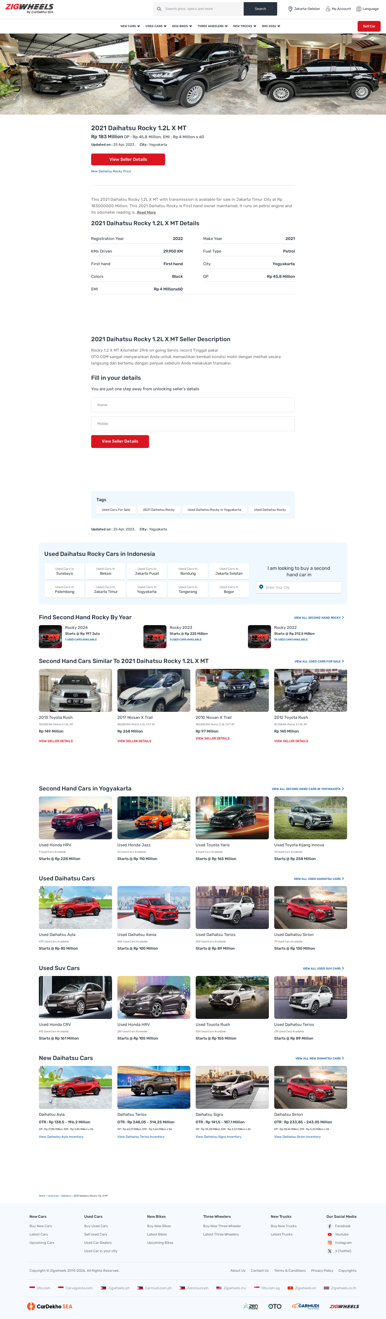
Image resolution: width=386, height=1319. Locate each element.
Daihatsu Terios (132, 1114)
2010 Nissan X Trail (214, 717)
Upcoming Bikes (160, 1243)
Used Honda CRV (55, 1024)
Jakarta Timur (105, 589)
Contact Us (260, 1271)
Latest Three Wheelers (221, 1234)
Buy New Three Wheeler (222, 1226)
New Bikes (180, 26)
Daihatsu (66, 1195)
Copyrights (348, 1271)
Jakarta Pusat (146, 571)
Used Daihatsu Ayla (57, 934)
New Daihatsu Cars (327, 1058)
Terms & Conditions (290, 1271)
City (207, 264)
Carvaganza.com (75, 1288)
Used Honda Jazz (134, 845)
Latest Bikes (157, 1234)
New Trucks (242, 26)
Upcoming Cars (41, 1243)
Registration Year (107, 238)
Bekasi (105, 571)
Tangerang (187, 589)
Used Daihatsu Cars (326, 879)
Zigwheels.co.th (340, 1288)
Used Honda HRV (55, 845)
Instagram (339, 1243)
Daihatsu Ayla (52, 1114)
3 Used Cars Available (186, 639)
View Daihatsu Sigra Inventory (219, 1137)
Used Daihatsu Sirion (294, 934)
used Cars (53, 1195)
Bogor (229, 589)
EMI (94, 289)
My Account (338, 9)
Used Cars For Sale (116, 510)
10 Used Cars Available (291, 639)
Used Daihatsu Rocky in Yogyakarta (214, 510)
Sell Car (369, 26)
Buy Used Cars (96, 1226)
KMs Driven (101, 251)
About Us (238, 1271)
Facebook (338, 1226)
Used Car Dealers (98, 1243)
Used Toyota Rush (213, 1024)
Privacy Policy (322, 1271)
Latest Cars (38, 1234)
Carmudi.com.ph (155, 1288)
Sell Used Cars (95, 1234)
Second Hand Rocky (326, 618)
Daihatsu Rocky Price (115, 171)
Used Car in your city (100, 1251)
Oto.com (39, 1288)
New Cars (128, 26)
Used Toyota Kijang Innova (299, 845)
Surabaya (64, 571)
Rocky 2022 (285, 627)
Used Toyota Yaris (213, 845)
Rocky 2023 (181, 627)
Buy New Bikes (159, 1226)
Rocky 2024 (76, 627)
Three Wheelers (211, 26)
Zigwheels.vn (302, 1288)
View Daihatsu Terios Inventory (141, 1137)
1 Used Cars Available (81, 639)
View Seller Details (128, 159)
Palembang (64, 589)
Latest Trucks (282, 1234)
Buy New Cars (40, 1226)
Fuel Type (212, 251)
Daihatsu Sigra (209, 1114)
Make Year (212, 238)
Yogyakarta (146, 589)
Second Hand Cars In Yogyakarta (315, 789)
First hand (100, 264)
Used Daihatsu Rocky (270, 510)
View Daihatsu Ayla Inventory (61, 1137)
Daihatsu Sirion (288, 1114)
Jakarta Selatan (229, 571)
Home (42, 1195)
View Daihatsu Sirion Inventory (297, 1137)
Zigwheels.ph (115, 1288)
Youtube (337, 1234)
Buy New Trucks (284, 1226)
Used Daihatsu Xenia (136, 934)
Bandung (187, 571)
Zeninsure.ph (194, 1288)
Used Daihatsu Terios (216, 934)
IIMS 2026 (269, 26)
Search (260, 9)
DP (206, 276)
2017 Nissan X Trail (135, 717)
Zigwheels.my (231, 1288)
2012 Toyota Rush (291, 717)
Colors (97, 276)
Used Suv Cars (330, 968)
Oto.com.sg (267, 1288)
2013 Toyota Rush (56, 717)
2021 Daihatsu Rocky (159, 510)
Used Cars (154, 26)
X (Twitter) (338, 1251)
